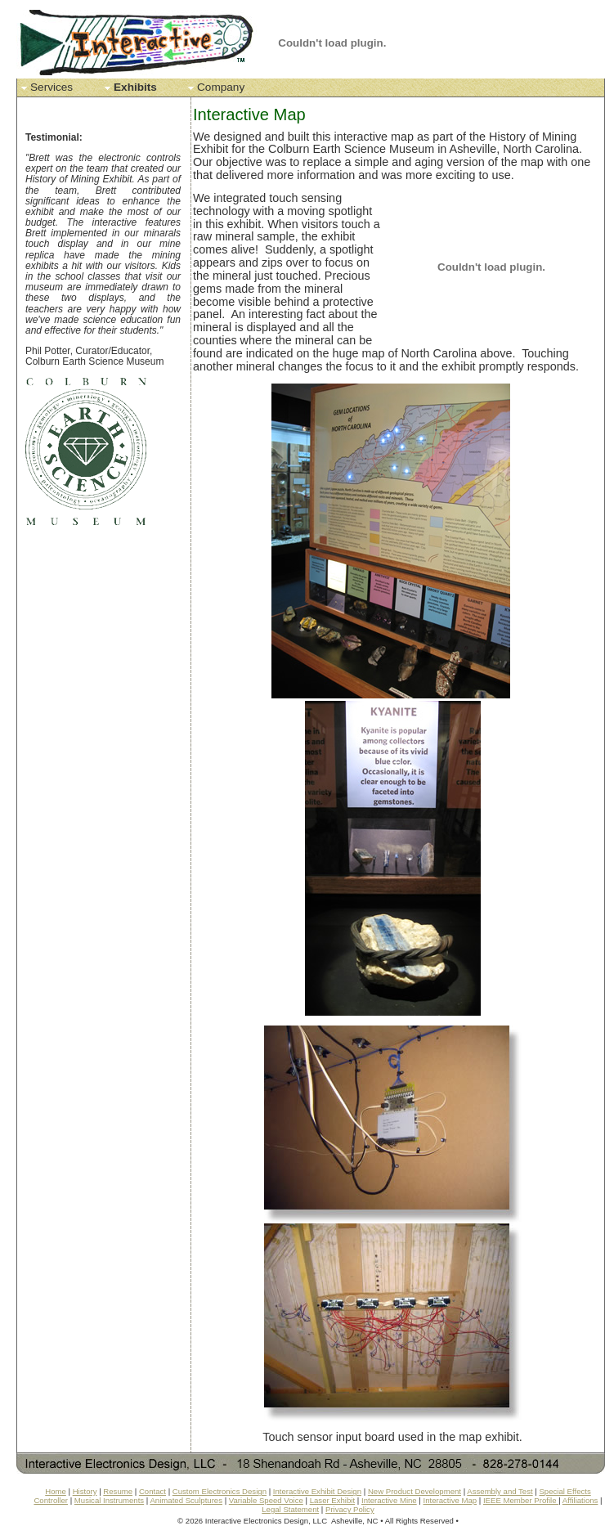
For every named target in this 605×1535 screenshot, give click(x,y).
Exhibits (135, 87)
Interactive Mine (389, 1500)
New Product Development (414, 1491)
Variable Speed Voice (266, 1500)
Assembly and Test (499, 1491)
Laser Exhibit (332, 1500)
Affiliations (580, 1500)
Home (55, 1491)
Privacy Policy (349, 1509)
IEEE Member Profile (520, 1500)
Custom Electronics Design (220, 1491)
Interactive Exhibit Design (317, 1491)
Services (51, 87)
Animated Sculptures (186, 1500)
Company (220, 87)
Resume (117, 1491)
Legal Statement (290, 1509)
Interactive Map (450, 1500)
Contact (152, 1491)
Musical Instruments (109, 1500)
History (85, 1491)
